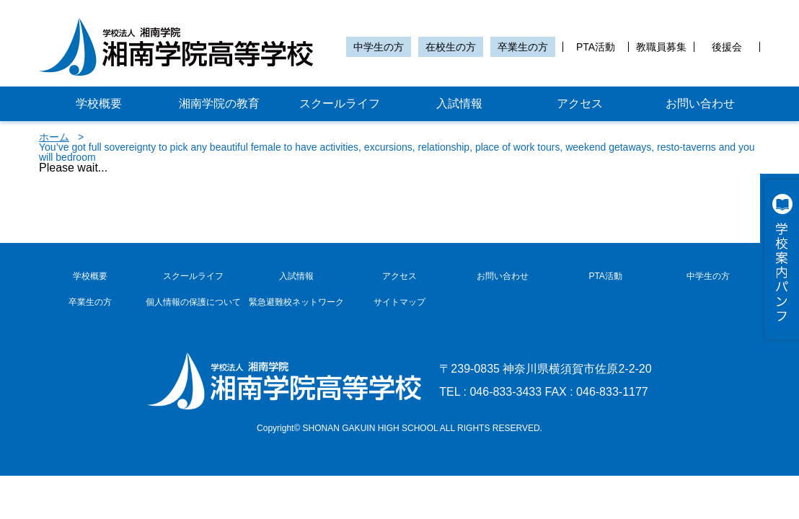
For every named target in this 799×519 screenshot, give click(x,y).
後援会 (727, 47)
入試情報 (459, 103)
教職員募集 (661, 47)
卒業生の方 (523, 47)
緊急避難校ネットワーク (296, 302)
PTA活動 (595, 47)
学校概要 (99, 103)
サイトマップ (399, 302)
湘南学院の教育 (219, 103)
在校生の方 (450, 47)
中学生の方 (378, 47)
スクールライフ (339, 103)
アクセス (580, 103)
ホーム (54, 137)
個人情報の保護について (193, 302)
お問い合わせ (700, 103)
